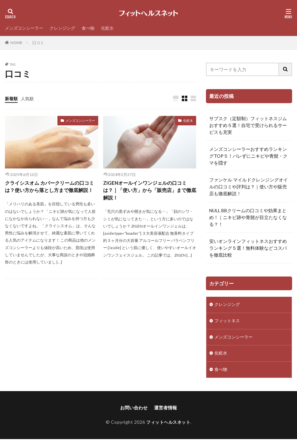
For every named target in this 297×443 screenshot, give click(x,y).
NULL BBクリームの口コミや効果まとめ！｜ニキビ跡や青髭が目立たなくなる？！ (248, 217)
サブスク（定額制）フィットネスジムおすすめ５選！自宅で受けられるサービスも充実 (248, 125)
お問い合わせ (134, 411)
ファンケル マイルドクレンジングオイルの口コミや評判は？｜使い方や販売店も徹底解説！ (248, 186)
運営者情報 (165, 411)
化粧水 (113, 28)
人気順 (29, 98)
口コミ (38, 42)
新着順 (12, 98)
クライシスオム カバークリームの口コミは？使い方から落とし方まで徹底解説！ (50, 191)
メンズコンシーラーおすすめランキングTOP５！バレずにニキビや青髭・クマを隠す (248, 156)
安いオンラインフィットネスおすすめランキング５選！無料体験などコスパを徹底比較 (248, 248)
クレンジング (66, 28)
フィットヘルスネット (168, 425)
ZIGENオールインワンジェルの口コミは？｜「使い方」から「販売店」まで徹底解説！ (147, 191)
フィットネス (228, 322)
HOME (16, 42)
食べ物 (93, 28)
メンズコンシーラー (25, 28)
